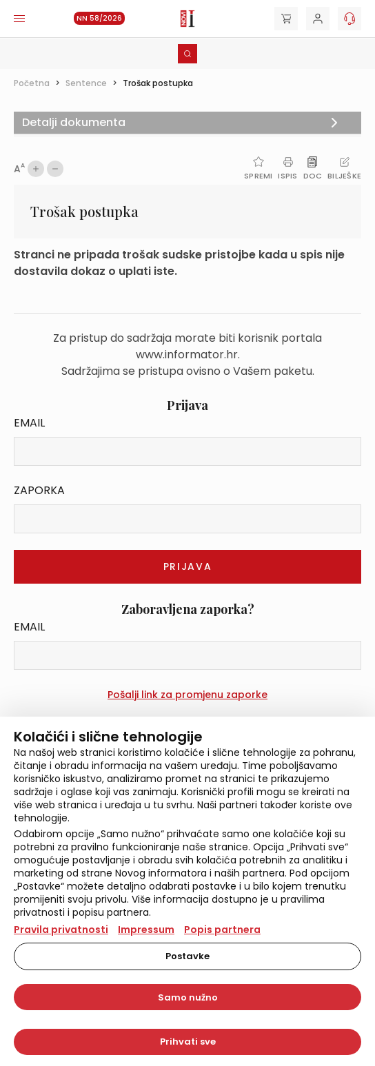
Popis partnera (222, 929)
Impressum (146, 929)
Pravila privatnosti (61, 929)
